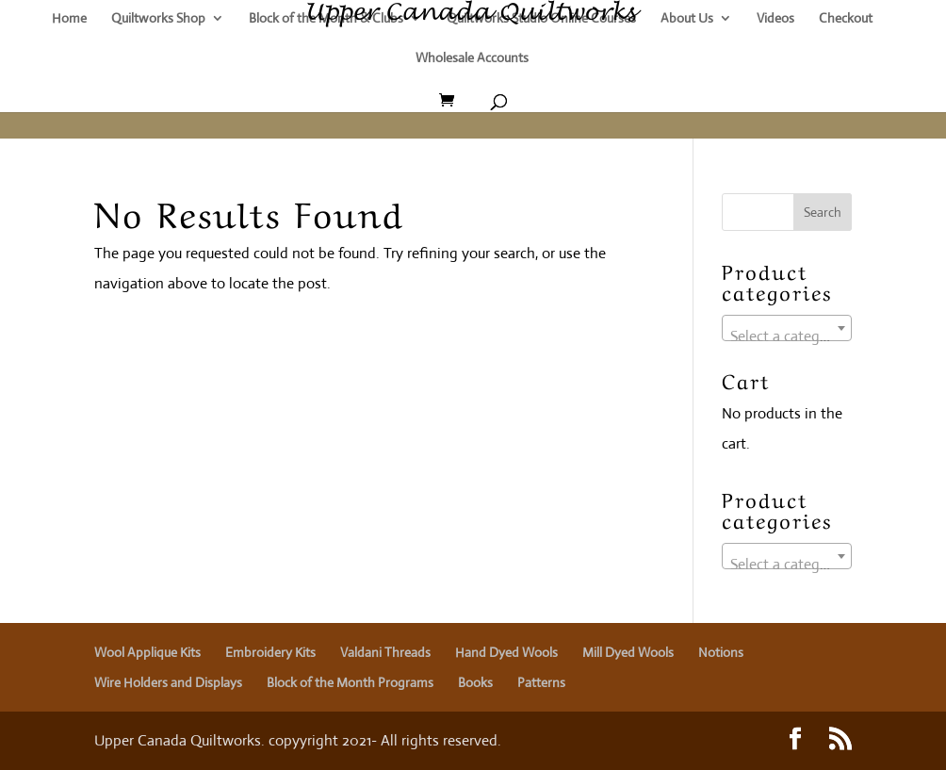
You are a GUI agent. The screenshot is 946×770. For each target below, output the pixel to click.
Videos (775, 18)
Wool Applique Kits (147, 652)
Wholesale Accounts (472, 58)
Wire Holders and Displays (168, 682)
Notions (720, 652)
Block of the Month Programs (350, 682)
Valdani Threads (385, 652)
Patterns (541, 682)
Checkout (846, 18)
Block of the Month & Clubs (326, 18)
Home (69, 18)
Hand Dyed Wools (506, 652)
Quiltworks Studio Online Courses (541, 18)
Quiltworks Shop (158, 18)
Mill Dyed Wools (628, 652)
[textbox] (787, 336)
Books (475, 682)
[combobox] (787, 328)
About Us (687, 18)
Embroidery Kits (270, 652)
